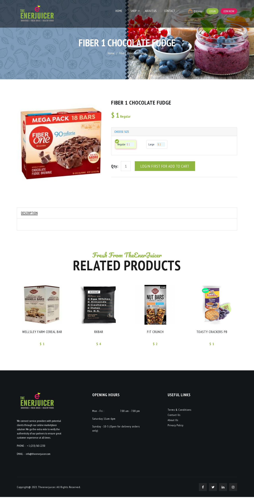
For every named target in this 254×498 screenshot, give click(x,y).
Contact (169, 11)
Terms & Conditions (179, 411)
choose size (121, 132)
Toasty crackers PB (212, 332)
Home (122, 11)
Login (212, 11)
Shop (136, 11)
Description (29, 213)
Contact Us (174, 416)
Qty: (114, 166)
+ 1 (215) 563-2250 (36, 446)
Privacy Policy (175, 426)
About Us (152, 11)
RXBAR (99, 332)
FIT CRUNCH (155, 332)
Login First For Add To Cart (165, 166)
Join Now (228, 11)
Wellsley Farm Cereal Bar (42, 332)
